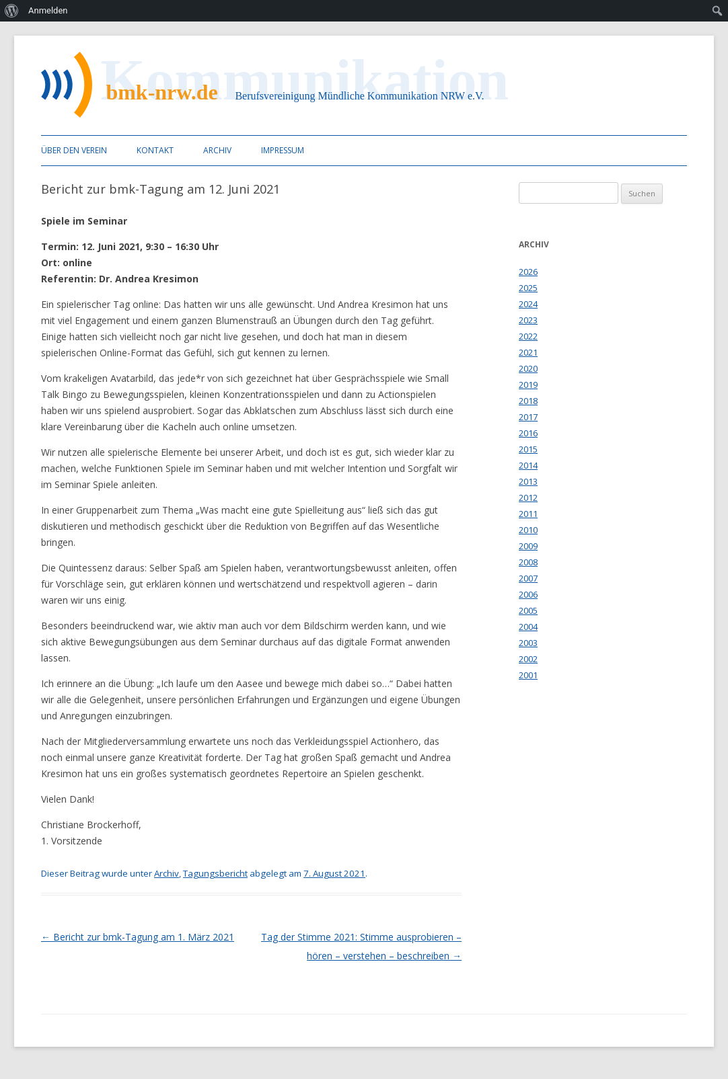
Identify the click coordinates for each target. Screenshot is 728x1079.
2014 (528, 465)
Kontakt (155, 150)
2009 (528, 546)
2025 (528, 288)
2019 (528, 384)
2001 (528, 675)
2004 (528, 627)
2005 (528, 610)
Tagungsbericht (215, 873)
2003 (528, 643)
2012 (528, 497)
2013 (528, 481)
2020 (528, 368)
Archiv (217, 150)
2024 (528, 304)
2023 (528, 320)
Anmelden (48, 10)
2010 (528, 530)
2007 (528, 578)
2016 (528, 433)
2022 (528, 336)
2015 (528, 449)
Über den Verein (74, 150)
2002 (528, 659)
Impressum (282, 150)
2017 (528, 417)
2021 (528, 352)
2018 (528, 401)
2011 (528, 514)
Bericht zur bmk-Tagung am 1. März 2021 (137, 936)
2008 (528, 562)
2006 (528, 594)
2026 (528, 272)
